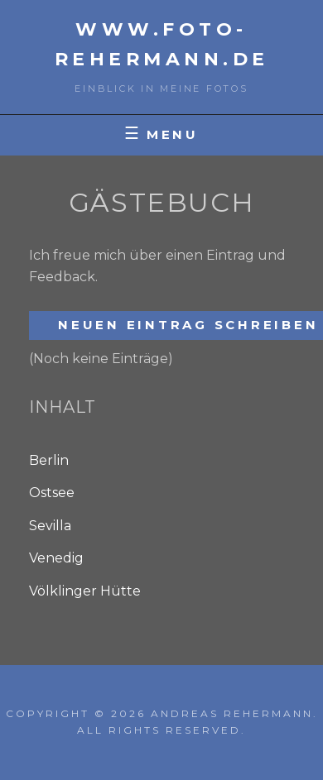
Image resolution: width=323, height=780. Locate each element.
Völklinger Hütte (85, 591)
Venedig (56, 558)
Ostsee (52, 492)
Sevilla (50, 526)
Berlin (49, 460)
